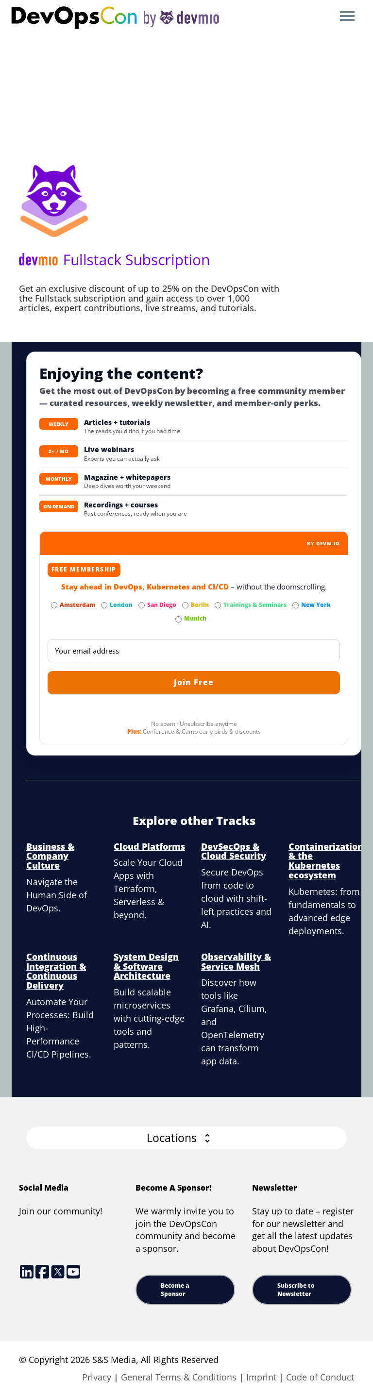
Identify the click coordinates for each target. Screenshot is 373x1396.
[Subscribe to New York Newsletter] (295, 605)
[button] (186, 1138)
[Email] (194, 650)
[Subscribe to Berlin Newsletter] (185, 605)
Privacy (96, 1377)
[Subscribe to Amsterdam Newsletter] (54, 605)
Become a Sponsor (175, 1289)
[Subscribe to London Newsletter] (104, 605)
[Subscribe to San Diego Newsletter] (141, 605)
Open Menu (347, 16)
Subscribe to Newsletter (296, 1289)
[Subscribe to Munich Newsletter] (178, 619)
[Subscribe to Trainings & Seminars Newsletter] (218, 605)
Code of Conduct (320, 1377)
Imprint (261, 1377)
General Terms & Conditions (179, 1377)
